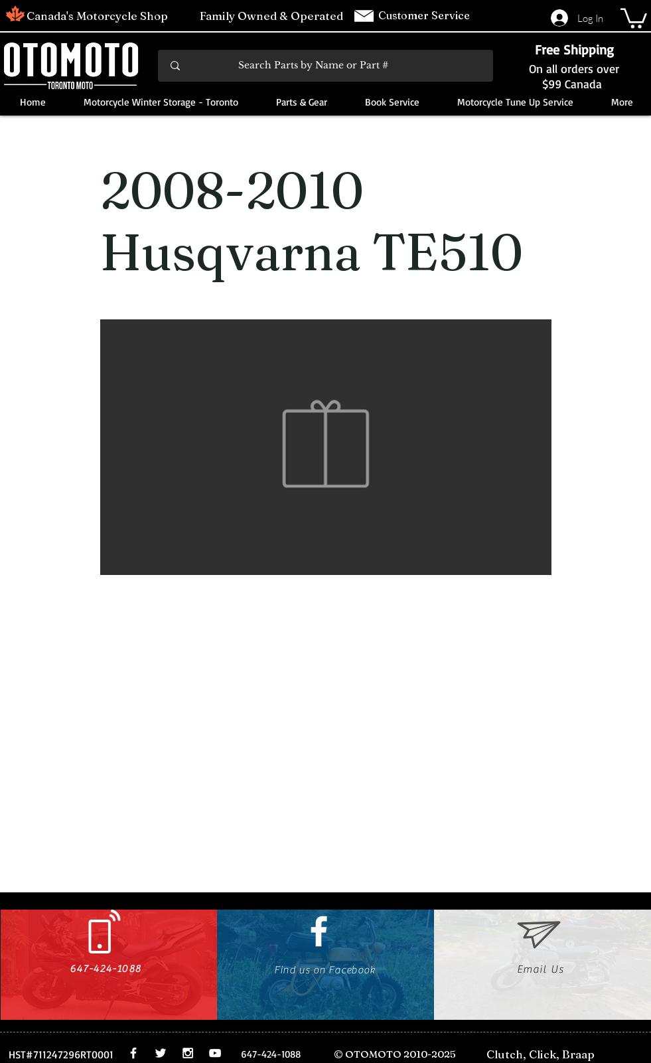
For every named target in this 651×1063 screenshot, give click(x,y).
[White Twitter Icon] (160, 1053)
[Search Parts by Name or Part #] (326, 66)
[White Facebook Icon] (319, 931)
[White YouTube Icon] (215, 1053)
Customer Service (425, 15)
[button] (633, 17)
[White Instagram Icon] (188, 1053)
